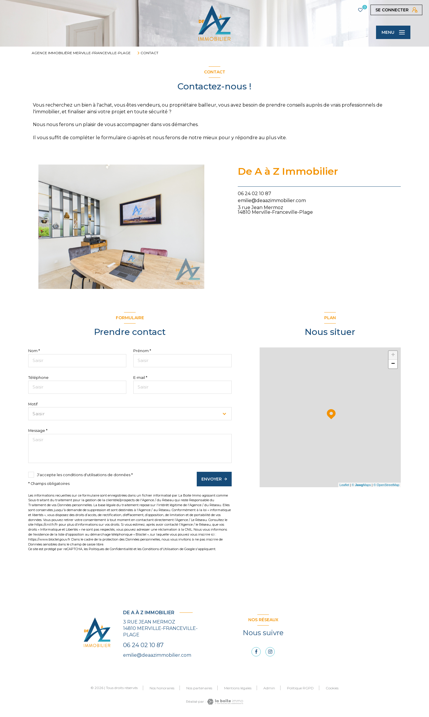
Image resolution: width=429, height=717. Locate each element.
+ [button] (393, 355)
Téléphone (38, 377)
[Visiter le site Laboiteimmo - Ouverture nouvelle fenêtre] (224, 701)
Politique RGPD (300, 688)
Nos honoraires (162, 688)
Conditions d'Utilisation (160, 549)
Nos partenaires (199, 688)
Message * (37, 430)
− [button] (393, 364)
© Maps (361, 485)
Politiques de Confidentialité (111, 549)
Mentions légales (237, 688)
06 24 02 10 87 (254, 193)
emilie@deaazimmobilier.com (272, 200)
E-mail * (140, 377)
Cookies (332, 688)
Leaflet (344, 485)
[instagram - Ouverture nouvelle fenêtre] (270, 651)
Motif (33, 404)
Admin (269, 688)
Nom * (34, 351)
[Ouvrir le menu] (393, 32)
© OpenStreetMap (386, 485)
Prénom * (142, 351)
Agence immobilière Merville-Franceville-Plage (81, 53)
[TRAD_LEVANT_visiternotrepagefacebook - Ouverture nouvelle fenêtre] (256, 651)
